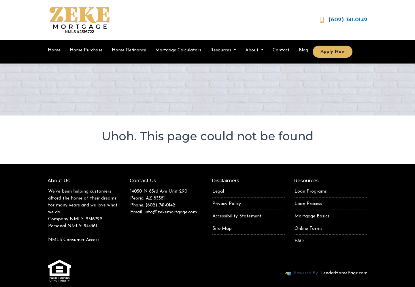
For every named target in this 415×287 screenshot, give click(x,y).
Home (54, 50)
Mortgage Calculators (178, 50)
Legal (218, 191)
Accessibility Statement (237, 216)
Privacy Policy (226, 204)
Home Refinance (129, 50)
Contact (281, 50)
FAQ (299, 241)
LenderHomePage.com (343, 273)
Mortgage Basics (312, 216)
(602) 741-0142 (343, 20)
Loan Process (308, 204)
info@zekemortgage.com (170, 212)
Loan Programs (311, 191)
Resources (221, 50)
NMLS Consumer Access (73, 240)
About (252, 50)
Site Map (222, 228)
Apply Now (332, 51)
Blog (303, 50)
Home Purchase (86, 50)
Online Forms (308, 228)
